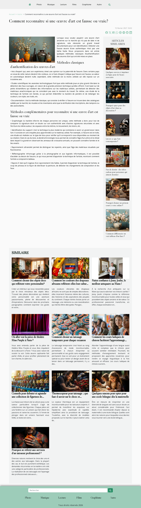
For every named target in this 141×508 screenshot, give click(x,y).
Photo (39, 4)
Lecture (63, 4)
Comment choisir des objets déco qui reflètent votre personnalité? (29, 282)
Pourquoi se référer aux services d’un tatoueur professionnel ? (28, 451)
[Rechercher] (67, 490)
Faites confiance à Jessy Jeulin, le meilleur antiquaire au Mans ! (109, 282)
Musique (51, 4)
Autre (99, 4)
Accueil (12, 14)
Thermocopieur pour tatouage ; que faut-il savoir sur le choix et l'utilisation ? (70, 397)
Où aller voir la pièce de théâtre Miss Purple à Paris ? (28, 338)
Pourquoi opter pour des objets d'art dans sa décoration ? (115, 108)
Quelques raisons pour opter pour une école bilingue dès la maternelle (110, 395)
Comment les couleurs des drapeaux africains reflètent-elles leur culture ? (70, 284)
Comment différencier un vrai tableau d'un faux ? (116, 234)
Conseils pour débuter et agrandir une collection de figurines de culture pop (29, 397)
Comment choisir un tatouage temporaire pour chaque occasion (69, 338)
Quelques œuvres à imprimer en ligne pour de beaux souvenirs (117, 74)
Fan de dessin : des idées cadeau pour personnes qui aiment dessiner (116, 172)
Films (74, 4)
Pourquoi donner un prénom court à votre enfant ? (117, 204)
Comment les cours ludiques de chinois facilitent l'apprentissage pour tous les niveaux (108, 340)
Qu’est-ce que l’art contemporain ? (113, 140)
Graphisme (86, 4)
